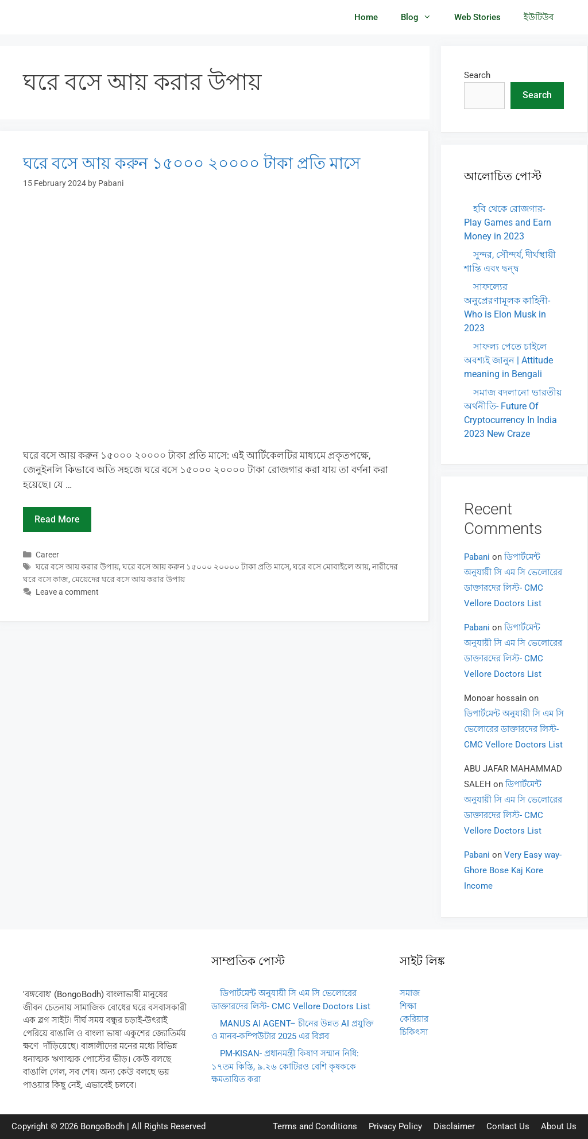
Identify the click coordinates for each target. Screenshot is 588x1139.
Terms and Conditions (315, 1126)
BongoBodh (102, 1126)
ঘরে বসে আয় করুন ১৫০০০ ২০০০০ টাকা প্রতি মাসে (192, 163)
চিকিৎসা (414, 1032)
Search (477, 75)
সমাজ (410, 993)
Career (47, 555)
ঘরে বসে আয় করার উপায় (77, 567)
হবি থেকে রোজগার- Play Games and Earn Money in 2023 (507, 222)
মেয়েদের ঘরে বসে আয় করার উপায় (128, 579)
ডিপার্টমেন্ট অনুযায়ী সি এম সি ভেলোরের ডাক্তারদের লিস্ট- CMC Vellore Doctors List (514, 729)
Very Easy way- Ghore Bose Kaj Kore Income (513, 870)
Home (366, 17)
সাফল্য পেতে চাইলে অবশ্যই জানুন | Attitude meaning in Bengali (508, 360)
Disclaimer (454, 1126)
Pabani (477, 557)
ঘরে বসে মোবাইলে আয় (331, 567)
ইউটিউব (539, 17)
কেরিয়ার (414, 1019)
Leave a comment (67, 592)
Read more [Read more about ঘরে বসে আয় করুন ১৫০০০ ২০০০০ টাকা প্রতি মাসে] (57, 519)
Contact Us (507, 1126)
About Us (559, 1126)
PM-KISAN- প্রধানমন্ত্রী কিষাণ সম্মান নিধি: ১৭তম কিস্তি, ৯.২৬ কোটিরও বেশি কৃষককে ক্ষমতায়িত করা (285, 1066)
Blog (422, 17)
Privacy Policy (395, 1126)
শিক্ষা (408, 1006)
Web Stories (477, 17)
